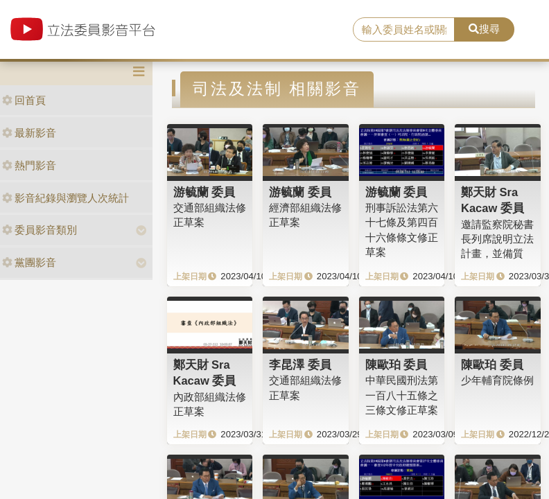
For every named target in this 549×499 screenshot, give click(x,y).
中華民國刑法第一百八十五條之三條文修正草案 (401, 395)
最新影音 (29, 133)
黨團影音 (29, 262)
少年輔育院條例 (497, 380)
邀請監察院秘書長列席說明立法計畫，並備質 (497, 239)
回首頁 (24, 100)
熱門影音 (29, 165)
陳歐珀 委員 (396, 364)
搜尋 (484, 29)
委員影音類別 (39, 230)
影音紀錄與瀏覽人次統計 (65, 198)
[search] (404, 29)
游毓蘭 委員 (204, 192)
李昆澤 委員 (300, 364)
